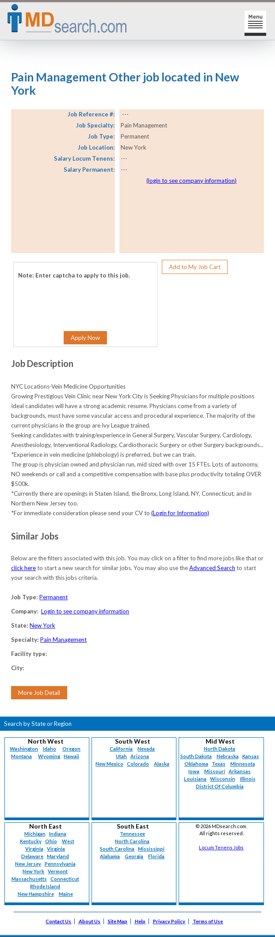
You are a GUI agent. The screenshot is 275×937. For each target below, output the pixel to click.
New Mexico (109, 764)
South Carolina (117, 849)
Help (140, 921)
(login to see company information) (191, 180)
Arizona (139, 756)
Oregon (71, 749)
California (121, 749)
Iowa (193, 771)
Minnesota (242, 764)
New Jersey (28, 864)
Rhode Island (45, 886)
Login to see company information (85, 611)
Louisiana (195, 779)
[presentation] (72, 298)
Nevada (146, 749)
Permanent (53, 597)
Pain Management (63, 639)
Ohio (51, 841)
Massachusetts (29, 879)
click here (23, 567)
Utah (121, 756)
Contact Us (58, 921)
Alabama (110, 856)
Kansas (250, 756)
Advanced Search (212, 567)
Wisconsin (222, 779)
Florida (156, 856)
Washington (24, 749)
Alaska (161, 764)
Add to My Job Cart (195, 266)
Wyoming (49, 756)
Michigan (35, 834)
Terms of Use (208, 921)
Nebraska (228, 756)
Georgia (134, 856)
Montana (21, 756)
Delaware (32, 856)
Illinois (248, 779)
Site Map (117, 921)
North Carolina (132, 841)
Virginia (56, 849)
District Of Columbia (220, 786)
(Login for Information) (180, 513)
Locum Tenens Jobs (221, 847)
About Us (89, 921)
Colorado (138, 764)
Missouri (214, 771)
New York (42, 625)
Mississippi (151, 849)
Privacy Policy (169, 921)
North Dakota (219, 749)
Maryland (58, 856)
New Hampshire (36, 894)
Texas (218, 764)
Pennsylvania (60, 864)
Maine (66, 894)
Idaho (49, 749)
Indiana (57, 834)
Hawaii (71, 756)
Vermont (58, 871)
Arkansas (240, 771)
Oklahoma (196, 764)
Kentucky (31, 841)
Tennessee (132, 834)
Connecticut (64, 879)
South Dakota (196, 756)
